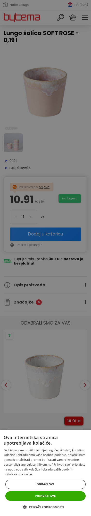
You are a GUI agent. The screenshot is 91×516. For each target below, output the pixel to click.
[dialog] (45, 258)
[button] (45, 507)
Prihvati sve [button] (45, 496)
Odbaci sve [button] (45, 484)
